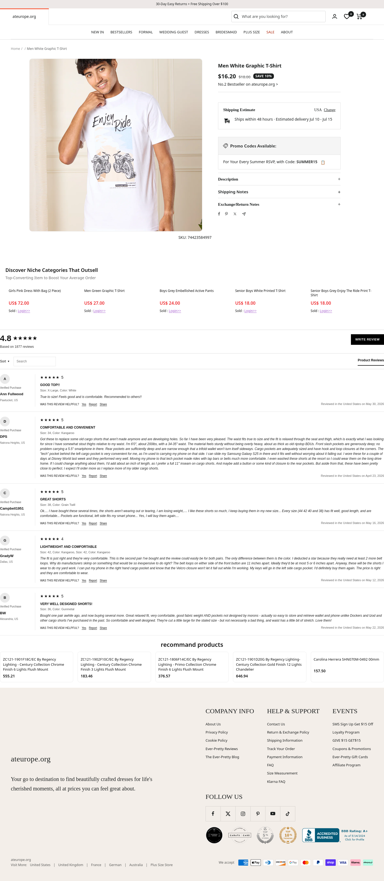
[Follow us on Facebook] (213, 813)
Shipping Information (285, 740)
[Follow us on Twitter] (227, 813)
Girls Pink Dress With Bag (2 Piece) (35, 291)
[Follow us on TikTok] (287, 813)
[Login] (334, 16)
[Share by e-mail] (244, 214)
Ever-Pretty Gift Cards (350, 756)
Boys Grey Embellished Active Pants (187, 291)
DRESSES (202, 32)
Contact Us (276, 724)
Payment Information (285, 756)
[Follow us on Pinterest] (257, 813)
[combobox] (282, 16)
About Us (213, 724)
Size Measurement (282, 773)
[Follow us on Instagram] (242, 813)
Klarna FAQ (276, 781)
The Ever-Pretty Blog (222, 756)
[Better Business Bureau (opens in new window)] (336, 835)
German (115, 865)
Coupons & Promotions (351, 748)
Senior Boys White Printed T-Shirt (260, 291)
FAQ (270, 765)
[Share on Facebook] (219, 214)
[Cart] (359, 16)
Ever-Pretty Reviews (222, 748)
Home (15, 48)
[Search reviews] (35, 361)
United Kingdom (70, 865)
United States (40, 865)
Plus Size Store (162, 865)
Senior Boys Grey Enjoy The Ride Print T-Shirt (341, 293)
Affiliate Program (346, 765)
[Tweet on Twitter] (235, 214)
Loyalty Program (346, 732)
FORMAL (146, 32)
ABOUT (287, 32)
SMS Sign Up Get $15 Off (352, 724)
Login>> (24, 310)
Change (329, 110)
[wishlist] (347, 16)
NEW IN (97, 32)
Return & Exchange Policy (288, 732)
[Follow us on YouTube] (272, 813)
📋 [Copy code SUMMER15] (323, 162)
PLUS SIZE (252, 32)
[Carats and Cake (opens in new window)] (239, 835)
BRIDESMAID (226, 32)
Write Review (367, 339)
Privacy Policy (217, 732)
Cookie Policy (216, 740)
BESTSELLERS (121, 32)
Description (228, 179)
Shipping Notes (233, 191)
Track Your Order (281, 748)
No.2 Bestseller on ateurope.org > (248, 84)
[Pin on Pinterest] (226, 214)
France (96, 865)
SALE (270, 32)
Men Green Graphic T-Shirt (104, 291)
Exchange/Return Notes (238, 204)
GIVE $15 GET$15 (346, 740)
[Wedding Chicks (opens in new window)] (214, 835)
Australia (136, 865)
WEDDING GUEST (173, 32)
